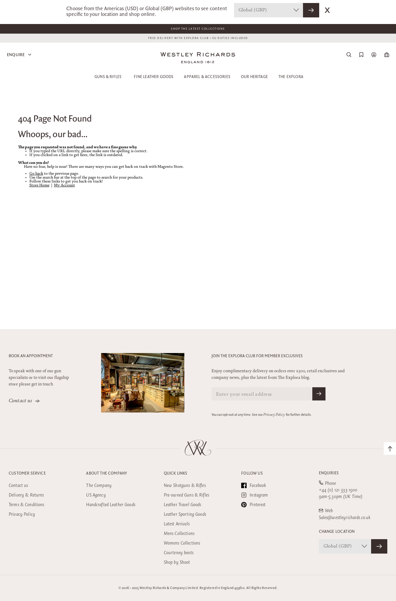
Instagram (254, 495)
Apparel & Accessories (207, 77)
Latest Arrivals (177, 524)
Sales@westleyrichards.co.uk (345, 517)
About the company (106, 473)
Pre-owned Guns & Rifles (186, 495)
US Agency (96, 495)
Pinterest (253, 504)
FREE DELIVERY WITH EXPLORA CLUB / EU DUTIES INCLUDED (198, 38)
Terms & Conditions (26, 504)
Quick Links (176, 473)
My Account (64, 186)
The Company (99, 485)
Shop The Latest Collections (198, 28)
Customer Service (27, 473)
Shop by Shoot (177, 562)
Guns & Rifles (108, 77)
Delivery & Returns (26, 495)
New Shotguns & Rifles (185, 485)
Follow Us (252, 473)
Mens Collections (179, 533)
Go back (36, 174)
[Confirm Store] (379, 546)
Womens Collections (182, 543)
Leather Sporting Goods (185, 514)
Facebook (253, 485)
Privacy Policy (274, 415)
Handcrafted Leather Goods (110, 504)
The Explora (290, 77)
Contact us (20, 401)
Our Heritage (254, 77)
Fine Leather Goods (153, 77)
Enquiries (329, 473)
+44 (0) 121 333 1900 (338, 490)
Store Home (39, 186)
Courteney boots (179, 552)
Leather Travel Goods (182, 504)
